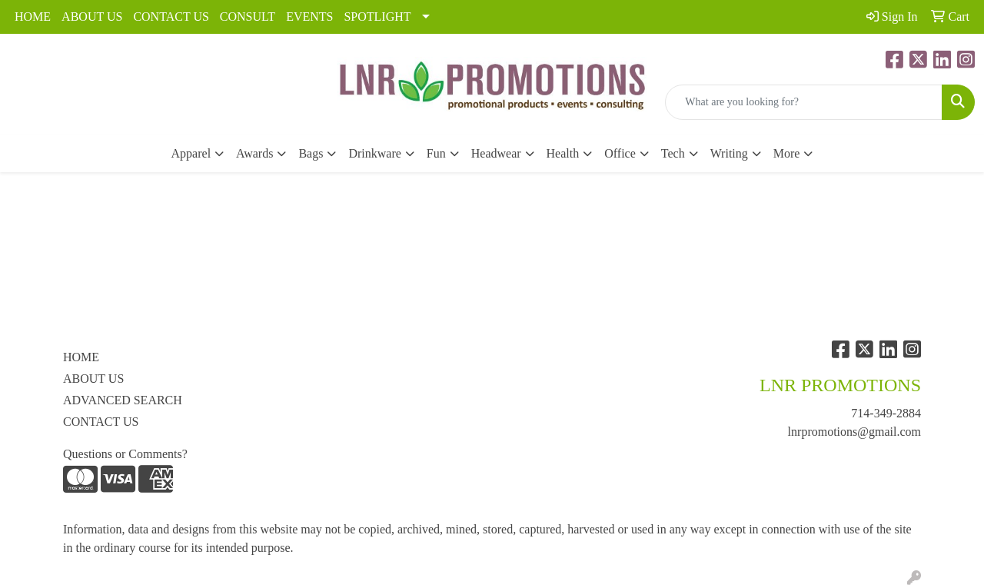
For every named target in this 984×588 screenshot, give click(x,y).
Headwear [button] (496, 153)
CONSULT (247, 16)
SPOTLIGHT (377, 16)
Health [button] (563, 153)
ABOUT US (92, 16)
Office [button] (620, 153)
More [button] (786, 153)
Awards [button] (254, 153)
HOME (33, 16)
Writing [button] (729, 153)
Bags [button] (310, 153)
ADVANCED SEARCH (122, 400)
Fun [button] (436, 153)
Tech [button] (673, 153)
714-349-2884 (886, 413)
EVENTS (309, 16)
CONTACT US (170, 16)
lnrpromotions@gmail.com (854, 431)
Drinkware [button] (374, 153)
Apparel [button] (191, 153)
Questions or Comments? (125, 453)
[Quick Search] (803, 102)
